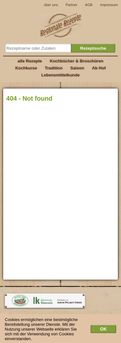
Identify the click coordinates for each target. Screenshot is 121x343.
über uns (51, 5)
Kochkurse (26, 68)
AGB (89, 5)
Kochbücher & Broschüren (77, 61)
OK (103, 330)
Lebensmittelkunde (60, 75)
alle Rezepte (30, 61)
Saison (77, 68)
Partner (71, 5)
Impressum (109, 5)
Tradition (54, 68)
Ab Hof (98, 68)
